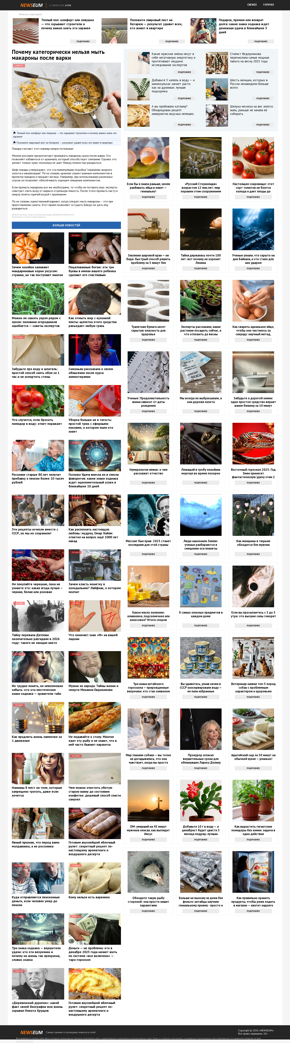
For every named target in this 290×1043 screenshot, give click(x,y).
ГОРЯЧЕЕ (268, 4)
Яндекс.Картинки (38, 217)
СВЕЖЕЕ (252, 4)
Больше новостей (66, 225)
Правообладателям (24, 1041)
